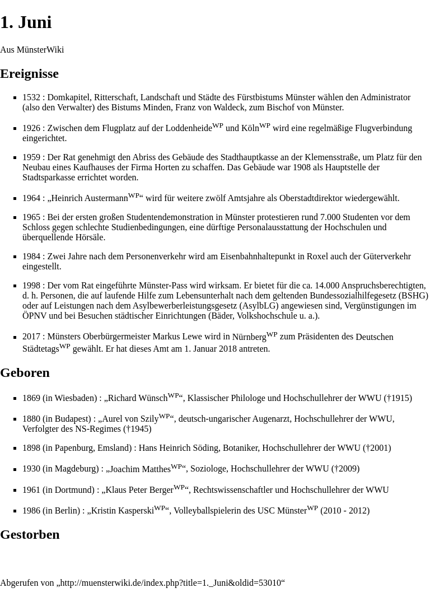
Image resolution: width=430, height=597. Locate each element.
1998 (31, 285)
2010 (333, 510)
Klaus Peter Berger (144, 490)
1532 (31, 97)
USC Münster (288, 510)
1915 (400, 398)
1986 (31, 510)
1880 (31, 418)
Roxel (317, 256)
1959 (31, 157)
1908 (302, 167)
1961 (31, 490)
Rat (69, 157)
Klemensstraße (331, 157)
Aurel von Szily (136, 418)
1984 (31, 256)
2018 (228, 348)
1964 (31, 198)
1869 (31, 398)
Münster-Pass (163, 285)
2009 (348, 469)
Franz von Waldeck (210, 107)
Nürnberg (255, 337)
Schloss (36, 227)
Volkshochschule (267, 315)
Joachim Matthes (146, 469)
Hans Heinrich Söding (178, 448)
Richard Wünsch (143, 398)
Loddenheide (195, 128)
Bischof (281, 107)
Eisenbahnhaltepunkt (257, 256)
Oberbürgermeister (117, 337)
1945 (139, 428)
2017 (31, 337)
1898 (31, 448)
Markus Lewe (177, 337)
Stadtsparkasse (48, 177)
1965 (31, 217)
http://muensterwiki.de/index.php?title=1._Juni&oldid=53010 (170, 582)
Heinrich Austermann (95, 198)
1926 (31, 128)
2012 (358, 510)
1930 (31, 469)
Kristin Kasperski (128, 510)
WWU (370, 398)
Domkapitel (68, 97)
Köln (255, 128)
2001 (379, 448)
